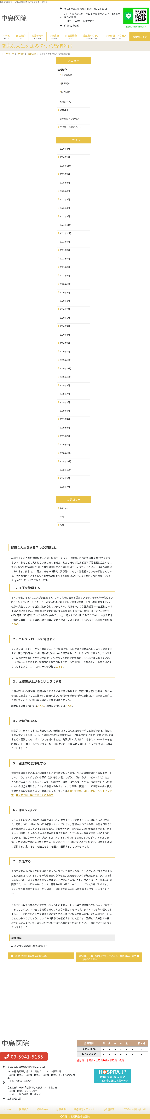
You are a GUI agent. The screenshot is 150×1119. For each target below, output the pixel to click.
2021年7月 (65, 258)
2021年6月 (65, 267)
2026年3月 (65, 148)
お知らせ (64, 508)
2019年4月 (65, 419)
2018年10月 (65, 469)
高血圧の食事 (74, 790)
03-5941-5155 (23, 1056)
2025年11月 (65, 165)
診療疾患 (64, 110)
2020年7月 (65, 309)
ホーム (6, 37)
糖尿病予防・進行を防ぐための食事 (34, 795)
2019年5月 (65, 410)
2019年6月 (65, 402)
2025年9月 (65, 174)
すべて (63, 516)
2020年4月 (65, 326)
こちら (14, 624)
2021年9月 (65, 241)
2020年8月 (65, 300)
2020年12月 (65, 284)
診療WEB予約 (140, 37)
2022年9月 (65, 199)
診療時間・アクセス (115, 37)
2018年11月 (65, 461)
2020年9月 (65, 292)
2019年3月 (65, 427)
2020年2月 (65, 343)
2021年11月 (65, 224)
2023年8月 (65, 191)
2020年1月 (65, 351)
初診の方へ (37, 37)
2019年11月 (65, 368)
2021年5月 (65, 275)
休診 (62, 525)
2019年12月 (65, 360)
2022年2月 (65, 216)
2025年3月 (65, 182)
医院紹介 (24, 1109)
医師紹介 (65, 83)
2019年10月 (65, 377)
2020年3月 (65, 334)
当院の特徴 (66, 75)
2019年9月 (65, 385)
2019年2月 (65, 436)
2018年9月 (65, 478)
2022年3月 (65, 207)
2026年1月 (65, 157)
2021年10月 (65, 233)
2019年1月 (65, 444)
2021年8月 (65, 250)
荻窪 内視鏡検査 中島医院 (76, 1116)
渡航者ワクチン (91, 37)
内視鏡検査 (109, 1109)
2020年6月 (65, 317)
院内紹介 (65, 91)
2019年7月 (65, 393)
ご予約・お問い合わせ (71, 127)
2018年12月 (65, 453)
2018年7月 (65, 486)
